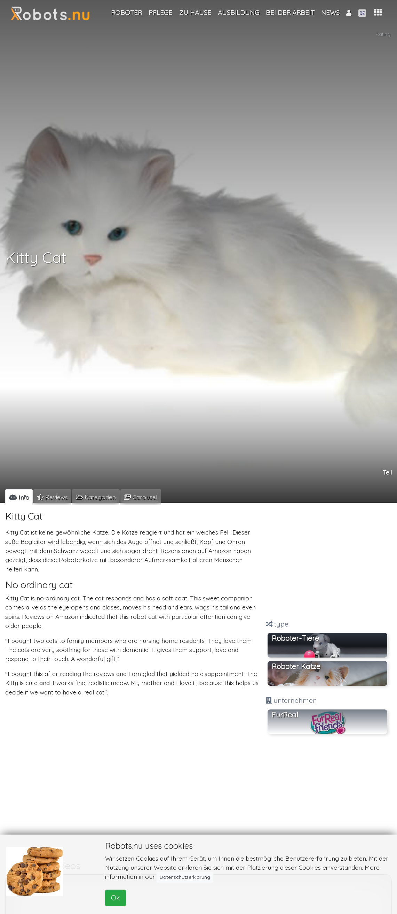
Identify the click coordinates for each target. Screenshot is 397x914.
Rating (382, 35)
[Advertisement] (327, 562)
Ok (115, 897)
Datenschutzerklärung (185, 877)
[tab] (19, 497)
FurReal (285, 714)
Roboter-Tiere (295, 638)
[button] (378, 12)
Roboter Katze (296, 666)
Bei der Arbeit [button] (290, 12)
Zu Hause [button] (195, 12)
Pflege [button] (160, 12)
